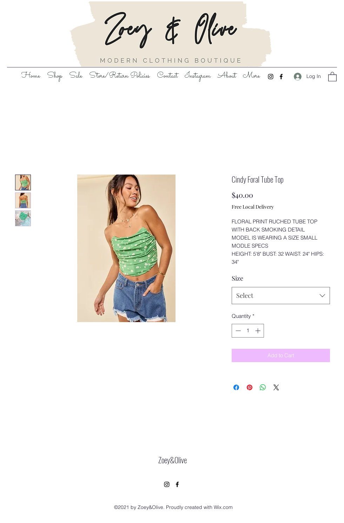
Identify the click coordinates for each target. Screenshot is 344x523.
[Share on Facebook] (236, 387)
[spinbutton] (248, 330)
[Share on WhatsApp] (263, 387)
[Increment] (258, 330)
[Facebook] (281, 76)
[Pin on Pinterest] (249, 387)
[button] (332, 76)
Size (237, 278)
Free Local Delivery (253, 206)
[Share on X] (276, 387)
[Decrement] (237, 330)
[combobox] (281, 296)
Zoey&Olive (172, 459)
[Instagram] (270, 76)
